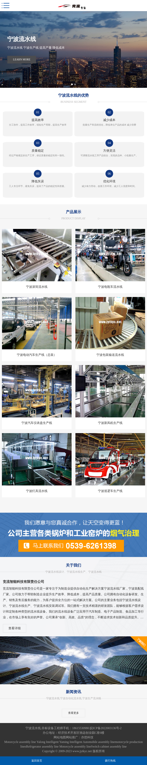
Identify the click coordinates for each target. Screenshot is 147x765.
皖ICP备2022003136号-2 (106, 728)
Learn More (21, 59)
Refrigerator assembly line (42, 746)
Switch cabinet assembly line (109, 746)
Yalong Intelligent (47, 742)
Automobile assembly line (99, 742)
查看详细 (14, 628)
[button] (72, 84)
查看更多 (73, 713)
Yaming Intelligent (70, 742)
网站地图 (60, 737)
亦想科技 (87, 737)
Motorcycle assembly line (20, 742)
